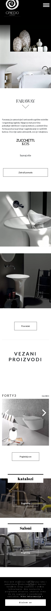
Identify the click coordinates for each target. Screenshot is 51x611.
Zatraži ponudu (25, 172)
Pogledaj (25, 503)
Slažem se (25, 603)
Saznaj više (25, 155)
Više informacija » (32, 596)
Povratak (25, 326)
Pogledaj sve (25, 456)
